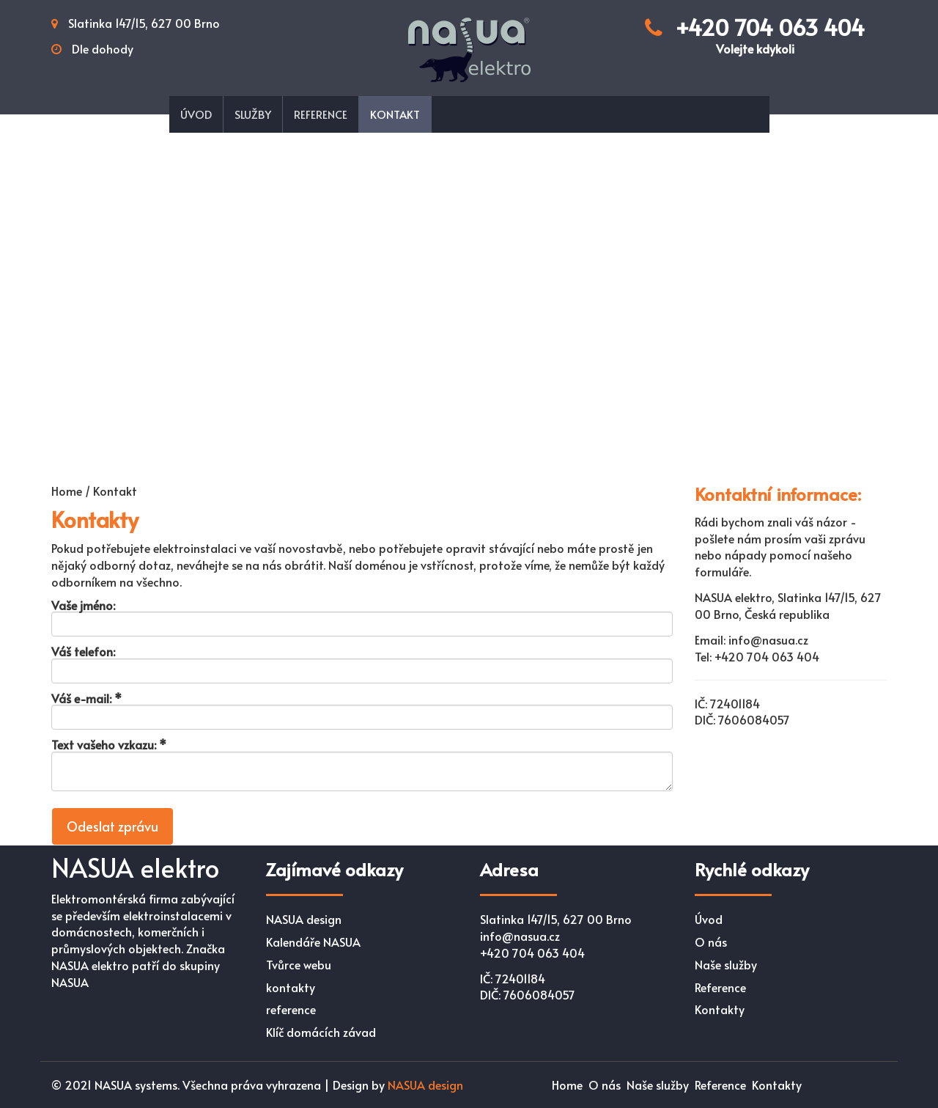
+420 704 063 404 (755, 34)
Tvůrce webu (298, 964)
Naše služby (726, 964)
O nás (711, 941)
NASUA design (303, 919)
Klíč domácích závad (321, 1032)
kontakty (290, 987)
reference (291, 1009)
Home (567, 1084)
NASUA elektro (135, 867)
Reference (320, 114)
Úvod (196, 114)
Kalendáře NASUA (313, 941)
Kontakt (395, 114)
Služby (252, 114)
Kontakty (720, 1009)
